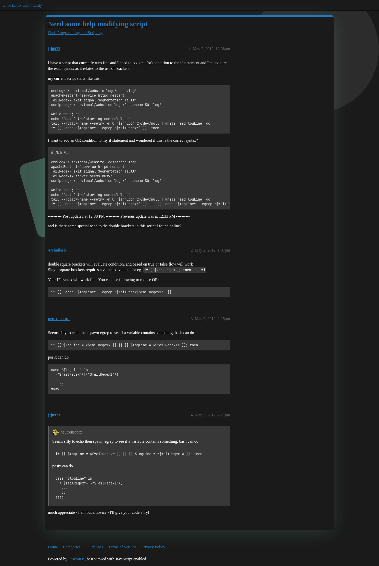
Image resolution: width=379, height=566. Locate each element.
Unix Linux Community (22, 5)
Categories (71, 547)
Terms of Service (122, 547)
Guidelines (94, 547)
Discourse (76, 559)
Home (53, 547)
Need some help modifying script (97, 24)
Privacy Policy (153, 547)
